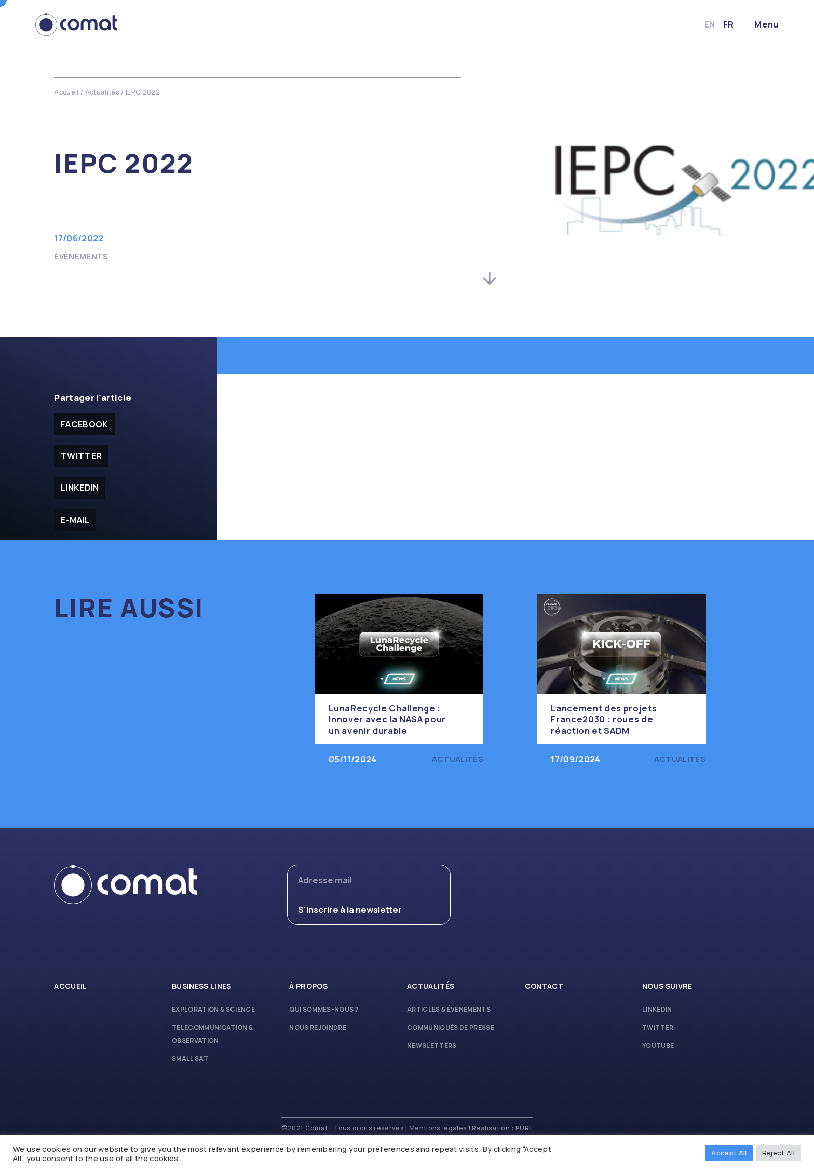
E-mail (76, 538)
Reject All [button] (778, 1152)
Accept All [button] (729, 1152)
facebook (86, 443)
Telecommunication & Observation (212, 1053)
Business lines (202, 1005)
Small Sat (190, 1077)
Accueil (66, 92)
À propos (308, 1005)
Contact (544, 1005)
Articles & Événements (449, 1028)
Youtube (658, 1064)
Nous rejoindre (317, 1046)
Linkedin (81, 507)
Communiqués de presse (450, 1046)
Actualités (102, 92)
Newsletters (432, 1064)
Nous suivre (667, 1005)
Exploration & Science (213, 1028)
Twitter (82, 475)
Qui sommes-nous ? (323, 1028)
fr (709, 25)
